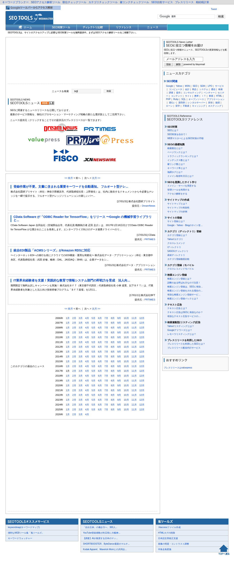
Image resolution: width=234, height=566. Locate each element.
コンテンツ (176, 96)
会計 (187, 89)
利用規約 (59, 557)
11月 (134, 318)
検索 (220, 89)
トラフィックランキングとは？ (182, 156)
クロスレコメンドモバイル (180, 269)
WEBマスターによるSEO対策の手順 (185, 138)
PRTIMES (149, 239)
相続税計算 (202, 2)
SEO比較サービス (162, 2)
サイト (188, 96)
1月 (68, 318)
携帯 (196, 96)
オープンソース (196, 99)
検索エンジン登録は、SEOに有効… (185, 286)
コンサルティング (192, 92)
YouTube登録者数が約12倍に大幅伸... (101, 533)
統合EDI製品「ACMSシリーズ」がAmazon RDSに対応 (51, 250)
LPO (210, 86)
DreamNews (148, 205)
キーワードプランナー (15, 2)
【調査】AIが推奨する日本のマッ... (100, 538)
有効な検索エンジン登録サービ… (183, 294)
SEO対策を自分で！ (177, 134)
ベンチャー (209, 92)
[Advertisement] (83, 62)
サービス (219, 86)
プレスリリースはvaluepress (178, 367)
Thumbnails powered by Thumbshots (86, 557)
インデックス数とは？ (178, 160)
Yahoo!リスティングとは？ (180, 326)
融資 (217, 102)
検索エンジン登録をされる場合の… (185, 290)
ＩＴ (204, 96)
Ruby (175, 99)
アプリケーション (216, 99)
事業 (211, 96)
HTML (219, 96)
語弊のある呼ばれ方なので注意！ (183, 282)
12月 (141, 318)
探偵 (210, 102)
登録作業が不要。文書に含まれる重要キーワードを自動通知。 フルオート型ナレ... (70, 186)
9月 (119, 318)
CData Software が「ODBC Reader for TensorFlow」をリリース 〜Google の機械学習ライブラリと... (82, 218)
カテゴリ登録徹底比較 (178, 259)
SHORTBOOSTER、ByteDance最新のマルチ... (106, 544)
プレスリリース (184, 2)
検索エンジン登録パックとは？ (182, 298)
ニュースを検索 (60, 91)
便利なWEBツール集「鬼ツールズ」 (26, 533)
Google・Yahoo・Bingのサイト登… (185, 225)
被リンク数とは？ (176, 164)
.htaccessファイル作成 (169, 527)
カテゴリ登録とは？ (177, 235)
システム (203, 89)
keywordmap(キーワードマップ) (24, 527)
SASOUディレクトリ (177, 251)
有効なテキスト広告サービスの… (183, 316)
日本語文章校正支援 (168, 538)
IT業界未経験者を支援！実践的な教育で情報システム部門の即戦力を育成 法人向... (71, 280)
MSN (187, 86)
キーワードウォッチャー (20, 538)
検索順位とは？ (175, 148)
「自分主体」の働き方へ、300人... (100, 527)
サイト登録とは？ (176, 221)
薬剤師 (181, 102)
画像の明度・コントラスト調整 (173, 544)
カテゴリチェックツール (103, 2)
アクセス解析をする (177, 193)
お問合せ (26, 557)
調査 (171, 92)
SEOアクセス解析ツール (45, 2)
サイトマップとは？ (177, 203)
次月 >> (96, 178)
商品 (194, 89)
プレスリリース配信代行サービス (183, 348)
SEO (195, 86)
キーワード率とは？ (177, 168)
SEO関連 (170, 81)
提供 (178, 92)
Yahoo (179, 86)
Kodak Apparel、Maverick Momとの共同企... (105, 549)
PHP (168, 99)
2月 (74, 318)
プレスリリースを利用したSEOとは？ (186, 344)
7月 (106, 318)
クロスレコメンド (176, 243)
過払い (172, 102)
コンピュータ (175, 89)
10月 (126, 318)
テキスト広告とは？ (177, 308)
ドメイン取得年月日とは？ (180, 176)
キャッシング (198, 106)
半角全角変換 (164, 549)
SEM (202, 86)
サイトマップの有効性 (178, 207)
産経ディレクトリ (176, 255)
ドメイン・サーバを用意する (181, 186)
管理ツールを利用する (178, 190)
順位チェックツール (74, 2)
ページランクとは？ (177, 152)
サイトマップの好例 (177, 211)
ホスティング (214, 106)
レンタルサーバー (196, 102)
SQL (183, 99)
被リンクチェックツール (134, 2)
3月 (81, 318)
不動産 (186, 106)
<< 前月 (68, 178)
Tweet (214, 9)
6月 (100, 318)
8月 (113, 318)
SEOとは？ (173, 130)
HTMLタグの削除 (166, 533)
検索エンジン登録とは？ (179, 278)
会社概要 (13, 557)
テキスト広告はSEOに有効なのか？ (185, 312)
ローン (169, 106)
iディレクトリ (174, 247)
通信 (213, 89)
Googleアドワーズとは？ (179, 330)
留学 (178, 106)
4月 (87, 318)
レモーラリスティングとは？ (181, 334)
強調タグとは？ (175, 172)
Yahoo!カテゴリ (175, 239)
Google (169, 86)
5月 (93, 318)
